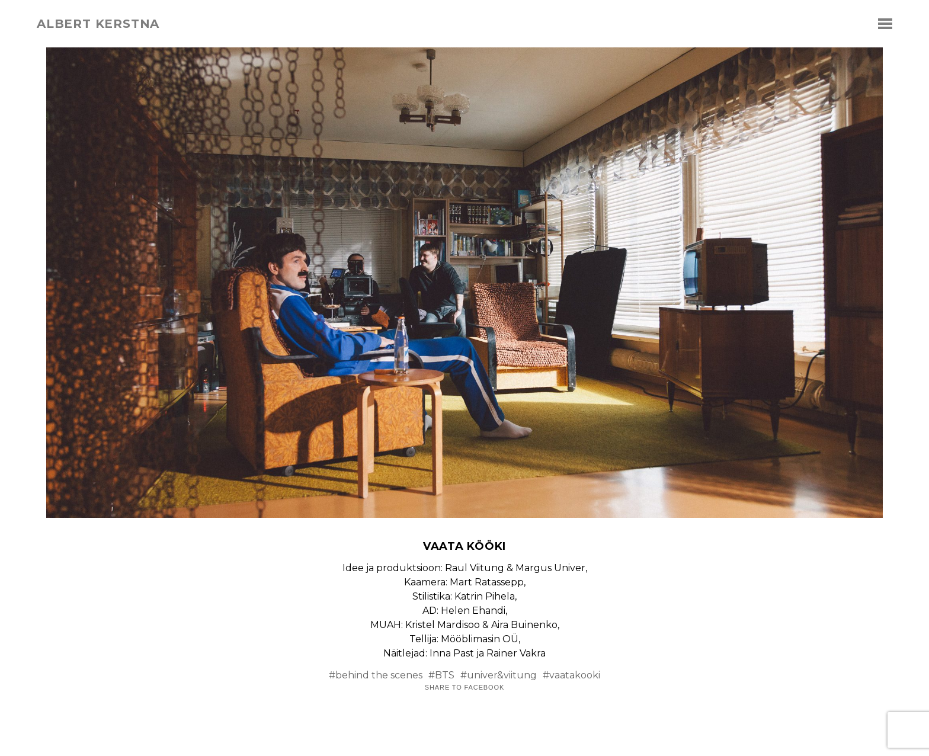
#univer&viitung (498, 675)
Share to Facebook (464, 687)
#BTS (441, 675)
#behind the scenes (375, 675)
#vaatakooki (571, 675)
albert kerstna (98, 24)
